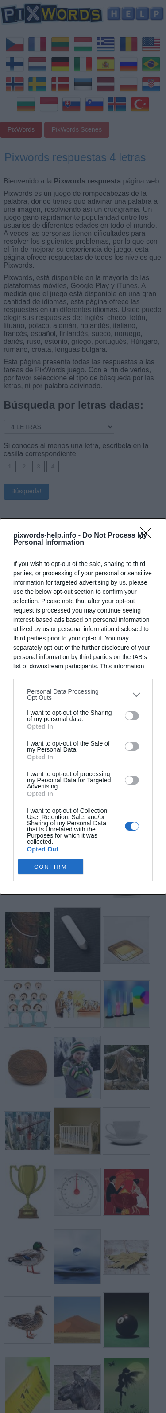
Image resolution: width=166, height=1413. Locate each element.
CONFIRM (50, 866)
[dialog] (83, 706)
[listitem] (83, 694)
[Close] (148, 535)
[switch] (132, 715)
